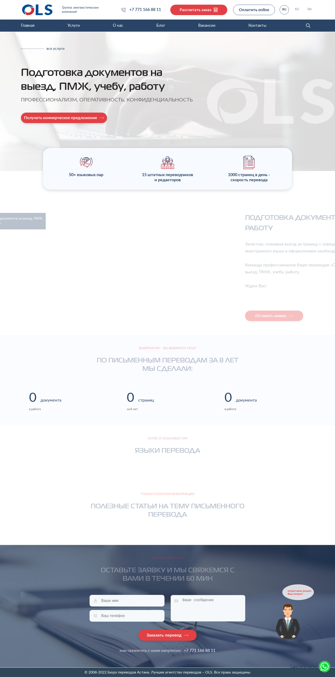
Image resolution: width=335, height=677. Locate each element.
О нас (118, 25)
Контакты (257, 25)
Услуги (73, 25)
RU (284, 9)
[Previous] (42, 49)
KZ (297, 9)
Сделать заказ (310, 666)
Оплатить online (254, 10)
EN (310, 9)
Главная (27, 25)
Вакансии (206, 25)
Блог (160, 25)
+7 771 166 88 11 (199, 651)
